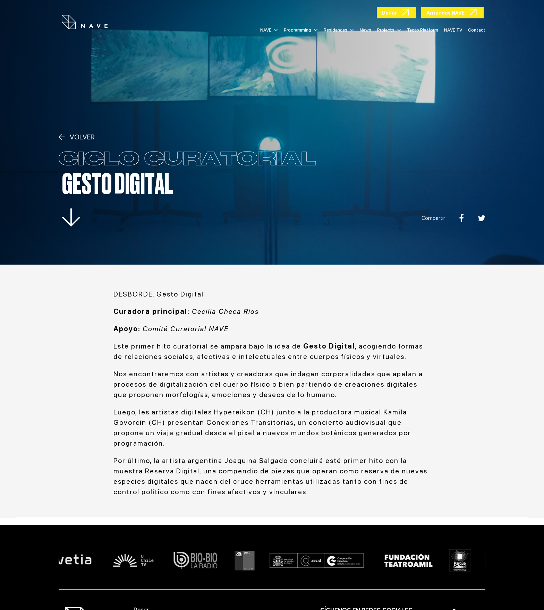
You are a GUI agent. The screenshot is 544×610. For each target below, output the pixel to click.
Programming (301, 30)
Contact (476, 30)
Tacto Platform (422, 30)
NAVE (269, 30)
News (365, 30)
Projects (389, 30)
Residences (339, 30)
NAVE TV (453, 30)
